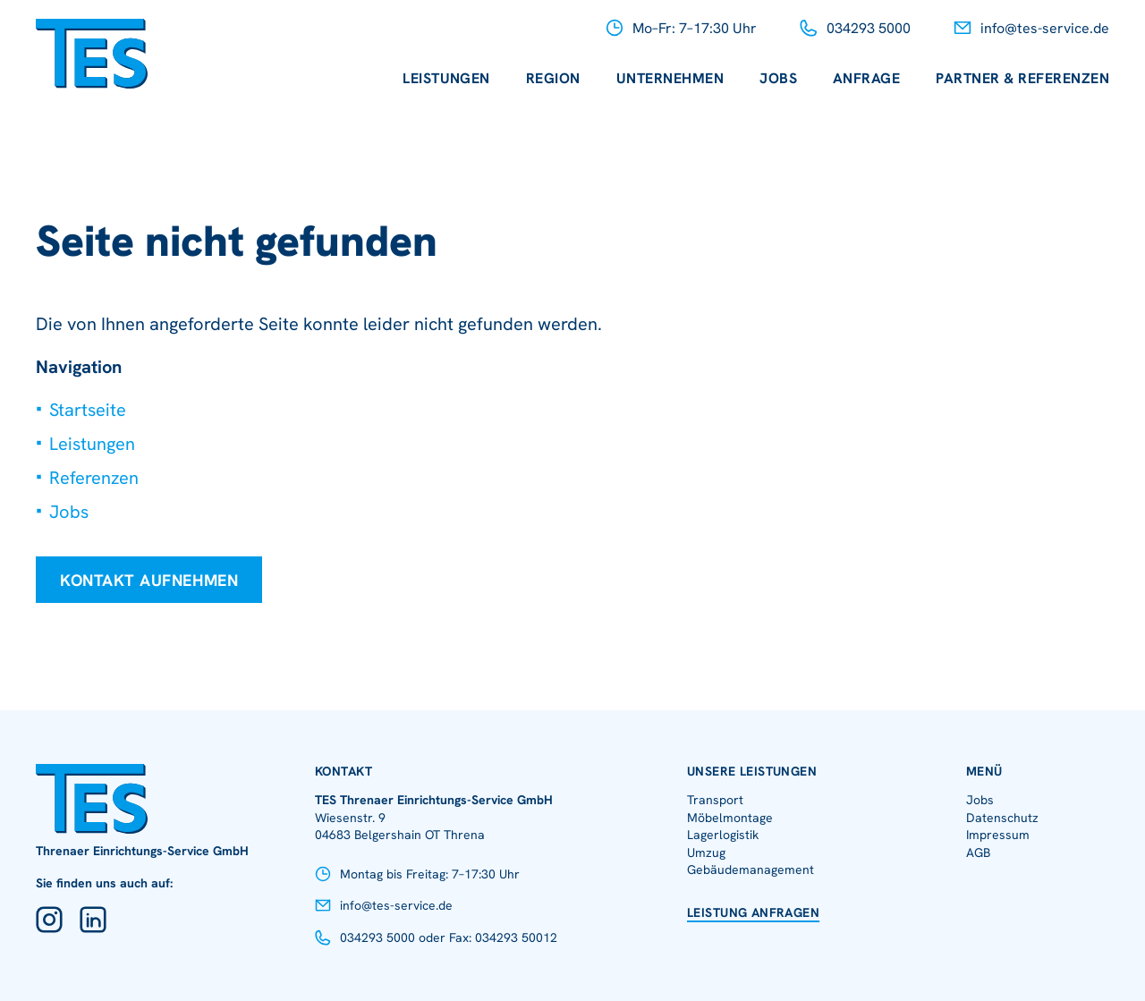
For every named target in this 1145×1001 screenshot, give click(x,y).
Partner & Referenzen (1022, 78)
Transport (715, 800)
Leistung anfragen (753, 912)
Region (553, 78)
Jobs (778, 78)
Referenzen (94, 477)
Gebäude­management (750, 869)
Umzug (706, 852)
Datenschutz (1002, 818)
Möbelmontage (730, 818)
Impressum (998, 835)
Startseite (87, 409)
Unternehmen (670, 78)
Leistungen (446, 78)
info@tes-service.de (1044, 28)
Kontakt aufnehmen (149, 580)
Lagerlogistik (723, 835)
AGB (978, 852)
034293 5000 (869, 28)
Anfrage (866, 78)
